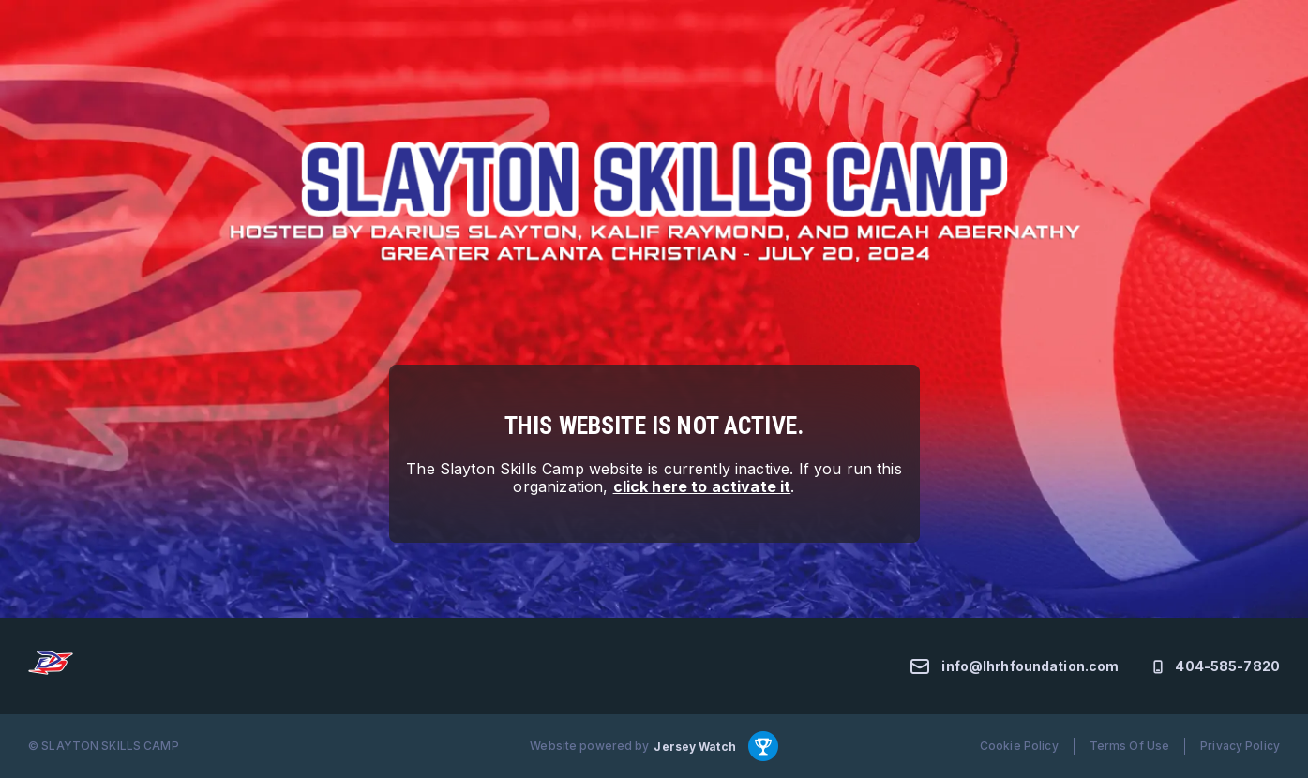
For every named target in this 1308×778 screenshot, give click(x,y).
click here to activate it (702, 486)
